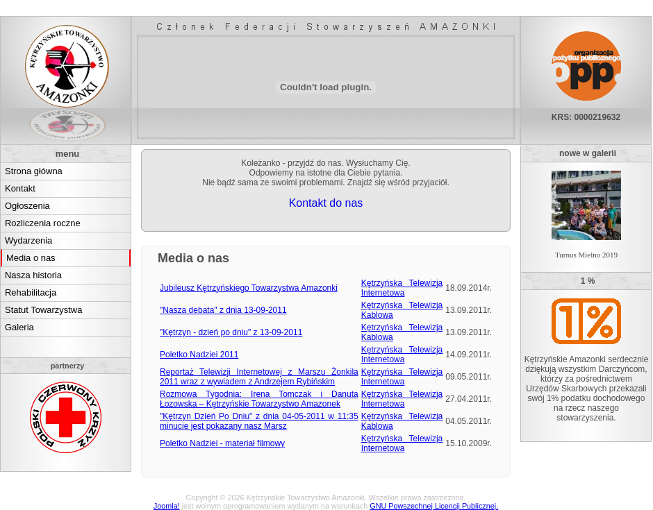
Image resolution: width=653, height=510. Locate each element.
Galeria (19, 327)
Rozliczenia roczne (43, 223)
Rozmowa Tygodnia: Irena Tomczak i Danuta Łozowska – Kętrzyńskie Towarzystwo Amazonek (259, 399)
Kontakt (20, 188)
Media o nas (31, 258)
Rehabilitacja (30, 292)
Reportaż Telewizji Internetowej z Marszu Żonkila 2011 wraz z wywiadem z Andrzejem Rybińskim (259, 376)
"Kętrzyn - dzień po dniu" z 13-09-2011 (231, 332)
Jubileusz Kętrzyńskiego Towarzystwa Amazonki (249, 288)
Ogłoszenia (27, 206)
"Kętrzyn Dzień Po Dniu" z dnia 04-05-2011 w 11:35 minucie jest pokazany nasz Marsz (259, 421)
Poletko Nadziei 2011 (199, 354)
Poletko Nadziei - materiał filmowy (222, 443)
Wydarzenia (28, 240)
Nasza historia (33, 275)
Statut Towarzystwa (43, 310)
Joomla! (167, 506)
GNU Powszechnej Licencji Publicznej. (434, 506)
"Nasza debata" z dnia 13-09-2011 (223, 310)
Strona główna (34, 171)
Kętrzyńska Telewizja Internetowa (402, 288)
